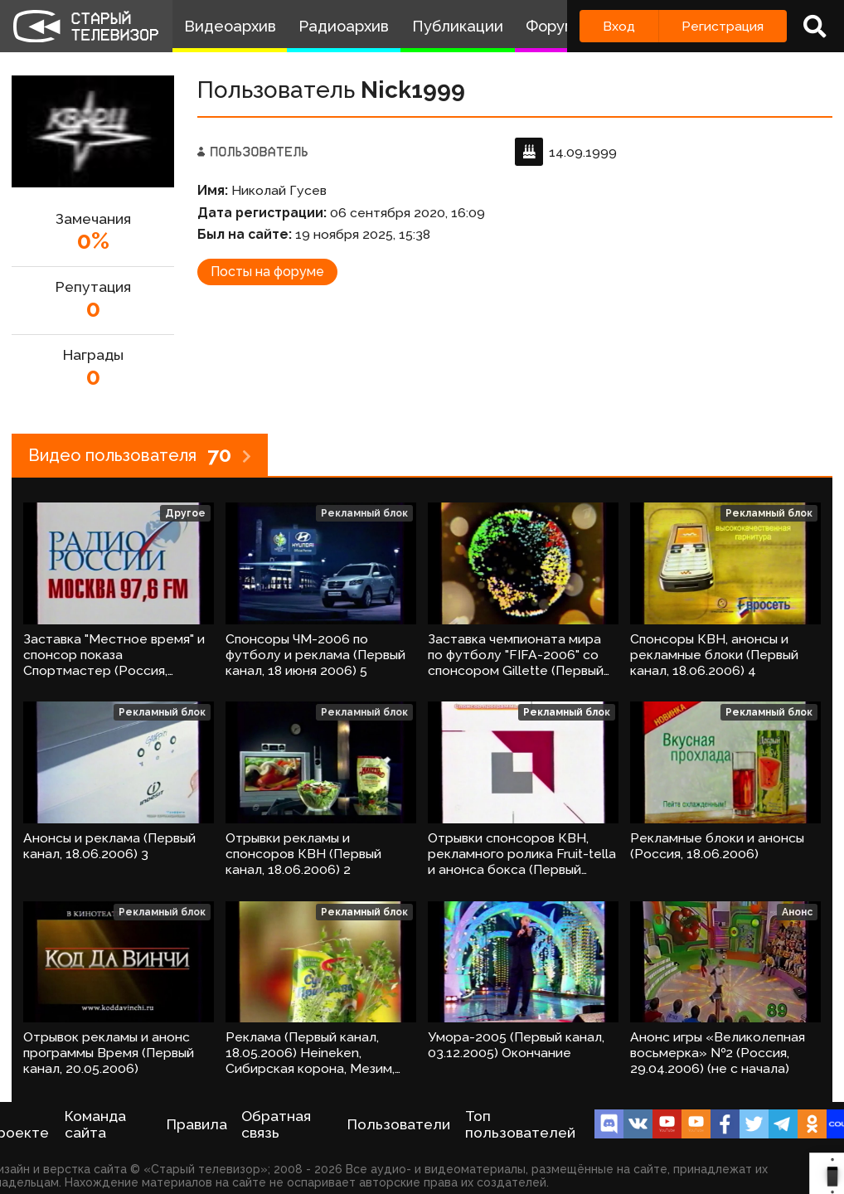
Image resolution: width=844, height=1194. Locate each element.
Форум (550, 26)
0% (93, 241)
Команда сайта (95, 1124)
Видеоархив (230, 26)
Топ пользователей (520, 1124)
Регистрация (723, 26)
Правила (197, 1124)
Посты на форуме (267, 271)
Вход (619, 26)
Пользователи (398, 1124)
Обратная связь (276, 1124)
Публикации (457, 26)
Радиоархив (343, 26)
